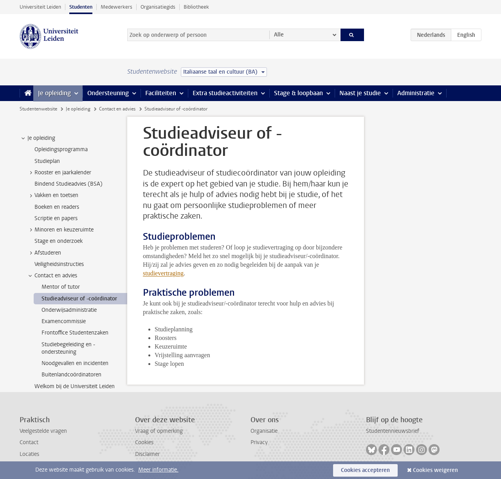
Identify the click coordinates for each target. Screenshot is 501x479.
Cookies (144, 442)
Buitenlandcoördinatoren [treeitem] (71, 374)
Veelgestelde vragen (43, 431)
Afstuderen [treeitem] (44, 253)
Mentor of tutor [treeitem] (60, 287)
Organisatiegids (158, 7)
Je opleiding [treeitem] (37, 138)
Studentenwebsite (38, 109)
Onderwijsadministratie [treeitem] (69, 310)
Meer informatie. (158, 470)
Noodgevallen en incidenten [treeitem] (74, 363)
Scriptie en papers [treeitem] (55, 218)
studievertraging (163, 273)
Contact (29, 442)
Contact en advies (117, 109)
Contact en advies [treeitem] (52, 276)
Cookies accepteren (365, 470)
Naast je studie (360, 93)
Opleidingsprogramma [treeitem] (61, 149)
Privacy (259, 442)
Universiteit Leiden (40, 7)
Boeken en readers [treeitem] (56, 207)
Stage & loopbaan (298, 93)
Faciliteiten (160, 93)
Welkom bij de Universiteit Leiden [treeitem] (74, 386)
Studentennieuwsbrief (392, 431)
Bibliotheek (196, 7)
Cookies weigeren (435, 470)
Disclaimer (147, 454)
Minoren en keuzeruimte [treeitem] (60, 230)
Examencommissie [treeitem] (63, 321)
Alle (279, 34)
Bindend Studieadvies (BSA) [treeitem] (68, 184)
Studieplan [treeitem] (47, 161)
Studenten (80, 7)
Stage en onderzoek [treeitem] (58, 241)
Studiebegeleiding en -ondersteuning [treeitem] (68, 348)
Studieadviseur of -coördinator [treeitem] (79, 298)
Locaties (29, 454)
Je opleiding (54, 93)
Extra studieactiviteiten (225, 93)
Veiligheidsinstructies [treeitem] (59, 264)
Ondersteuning (108, 93)
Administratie (415, 93)
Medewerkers (116, 7)
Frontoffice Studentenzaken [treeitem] (74, 332)
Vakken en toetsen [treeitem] (52, 195)
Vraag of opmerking (159, 431)
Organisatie (264, 431)
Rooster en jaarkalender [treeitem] (59, 173)
